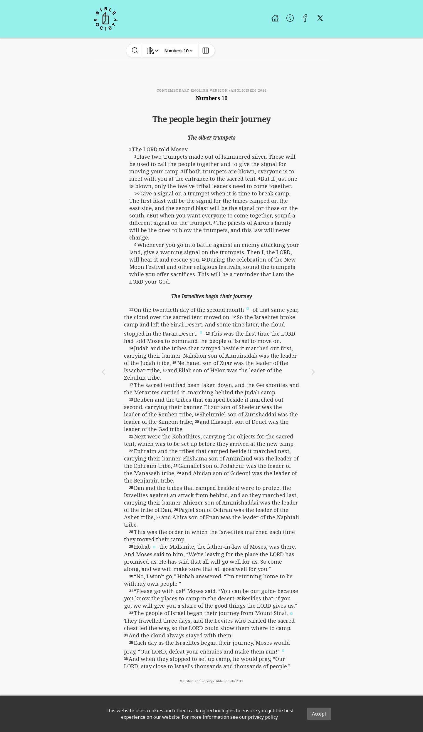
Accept (319, 714)
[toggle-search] (135, 50)
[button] (247, 308)
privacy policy (263, 717)
